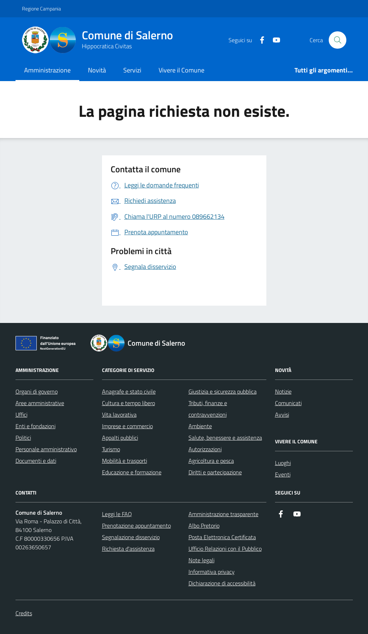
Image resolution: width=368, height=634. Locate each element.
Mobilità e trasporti (124, 460)
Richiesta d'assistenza (128, 548)
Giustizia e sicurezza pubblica (223, 391)
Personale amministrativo (46, 449)
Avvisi (282, 414)
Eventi (283, 474)
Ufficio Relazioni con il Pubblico (225, 548)
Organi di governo (36, 391)
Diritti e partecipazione (215, 472)
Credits (23, 613)
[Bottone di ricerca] (337, 40)
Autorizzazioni (205, 449)
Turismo (111, 449)
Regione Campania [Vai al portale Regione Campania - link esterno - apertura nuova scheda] (41, 8)
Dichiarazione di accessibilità (222, 583)
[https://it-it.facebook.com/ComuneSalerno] (259, 40)
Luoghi (283, 462)
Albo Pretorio (204, 525)
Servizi (132, 70)
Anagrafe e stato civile (129, 391)
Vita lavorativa (119, 414)
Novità (97, 70)
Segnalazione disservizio (131, 537)
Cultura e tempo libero (128, 403)
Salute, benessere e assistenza (225, 437)
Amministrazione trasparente (223, 514)
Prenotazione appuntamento (136, 525)
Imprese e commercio (127, 426)
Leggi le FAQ (117, 514)
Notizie (283, 391)
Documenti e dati (35, 460)
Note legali (201, 560)
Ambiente (200, 426)
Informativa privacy (212, 571)
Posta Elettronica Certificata (222, 537)
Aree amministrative (39, 403)
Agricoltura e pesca (211, 460)
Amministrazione (47, 70)
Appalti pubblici (120, 437)
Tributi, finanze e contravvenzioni (208, 409)
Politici (23, 437)
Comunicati (288, 403)
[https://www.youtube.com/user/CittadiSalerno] (273, 40)
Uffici (21, 414)
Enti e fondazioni (35, 426)
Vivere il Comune (181, 70)
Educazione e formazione (131, 472)
